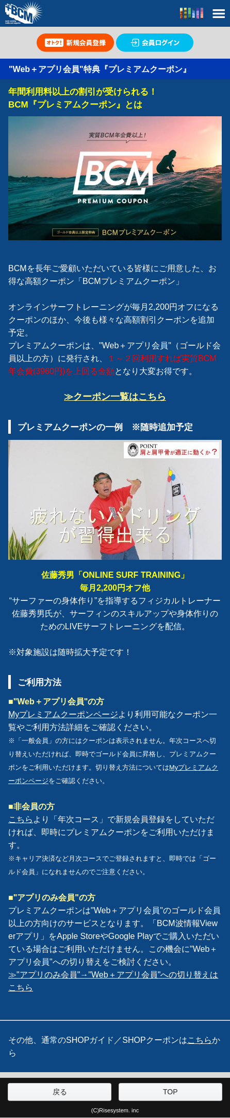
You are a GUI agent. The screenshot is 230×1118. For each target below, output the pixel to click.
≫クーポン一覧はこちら (115, 397)
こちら (20, 819)
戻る (60, 1092)
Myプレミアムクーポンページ (63, 714)
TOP (170, 1092)
